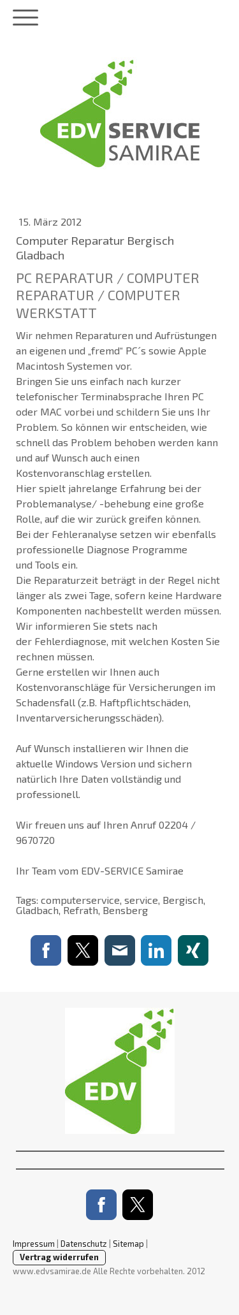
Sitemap (128, 1244)
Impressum (34, 1244)
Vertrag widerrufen (59, 1257)
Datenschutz (84, 1244)
